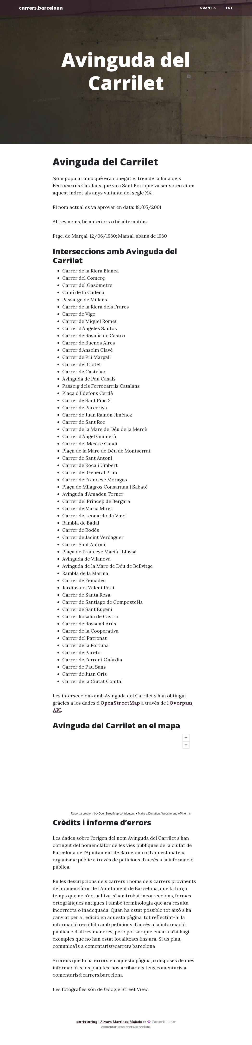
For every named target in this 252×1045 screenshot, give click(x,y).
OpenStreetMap (120, 703)
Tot (229, 8)
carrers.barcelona (41, 8)
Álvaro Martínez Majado (121, 1022)
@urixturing (86, 1022)
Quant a (208, 8)
